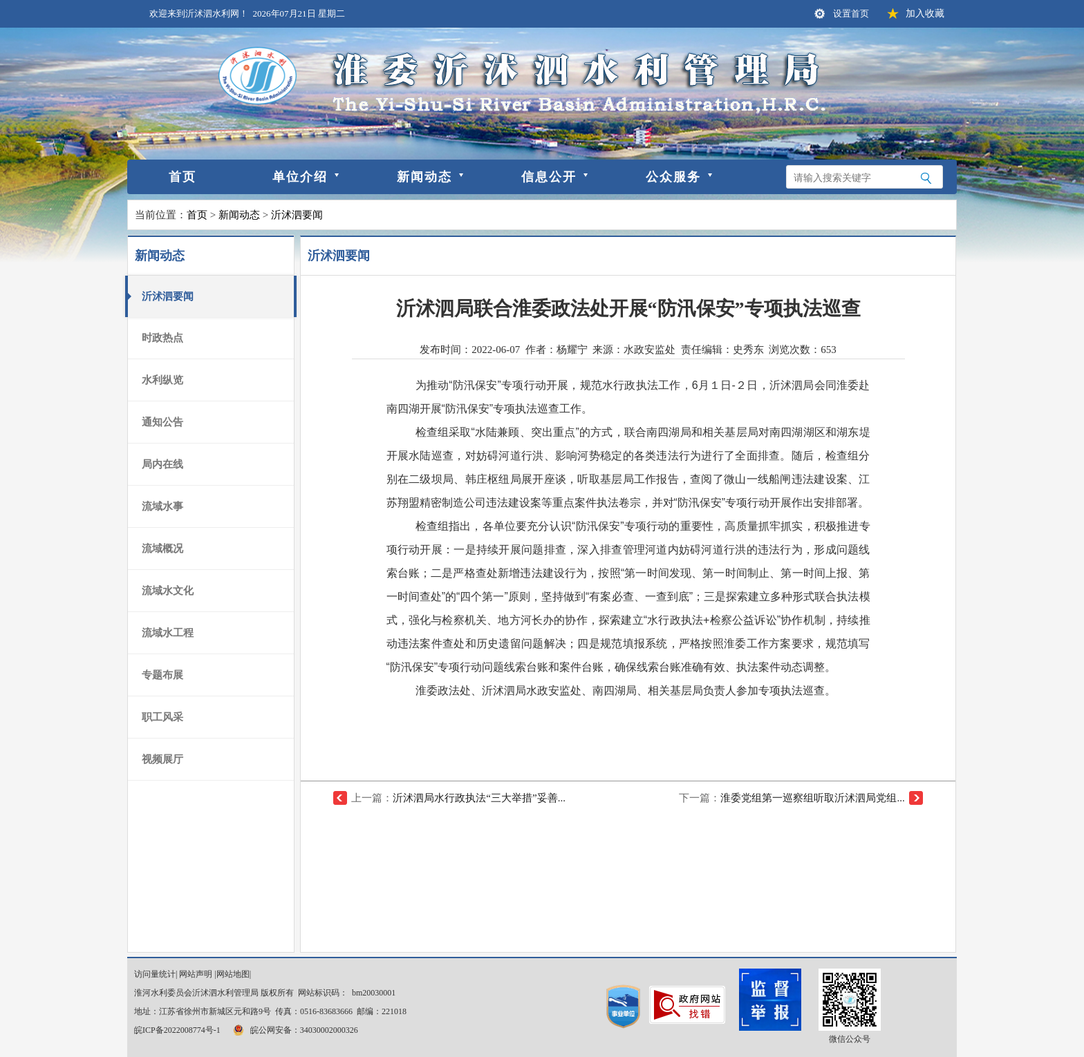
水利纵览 (162, 379)
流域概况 (162, 548)
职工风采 (162, 717)
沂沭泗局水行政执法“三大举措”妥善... (479, 797)
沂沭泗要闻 (297, 214)
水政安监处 (649, 349)
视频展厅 (162, 759)
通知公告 (162, 422)
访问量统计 (155, 974)
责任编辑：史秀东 (722, 349)
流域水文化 (168, 590)
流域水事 (162, 506)
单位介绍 (300, 177)
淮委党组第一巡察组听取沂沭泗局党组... (812, 797)
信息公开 (549, 177)
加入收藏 (925, 13)
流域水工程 (168, 632)
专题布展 (162, 674)
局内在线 (162, 464)
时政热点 (162, 337)
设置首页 (851, 13)
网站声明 (195, 974)
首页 (182, 177)
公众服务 (673, 177)
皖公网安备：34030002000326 (294, 1030)
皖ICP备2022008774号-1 (177, 1030)
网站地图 (233, 974)
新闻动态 (424, 177)
